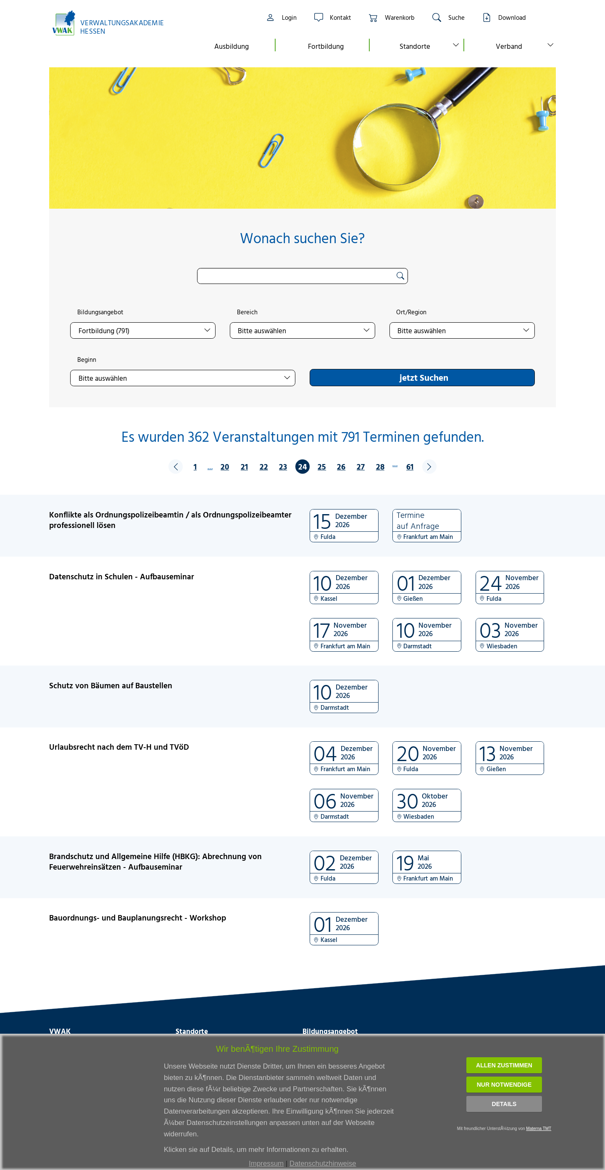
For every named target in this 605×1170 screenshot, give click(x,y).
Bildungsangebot (100, 312)
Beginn (86, 359)
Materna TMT (538, 1128)
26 (341, 466)
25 (322, 466)
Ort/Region (411, 312)
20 (225, 466)
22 (264, 466)
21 (244, 466)
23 (283, 466)
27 (361, 466)
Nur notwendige (504, 1084)
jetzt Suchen (424, 377)
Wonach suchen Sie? (302, 238)
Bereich (247, 312)
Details (504, 1104)
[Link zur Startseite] (112, 23)
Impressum (266, 1163)
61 (409, 466)
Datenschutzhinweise (322, 1163)
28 (380, 466)
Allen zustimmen (504, 1065)
